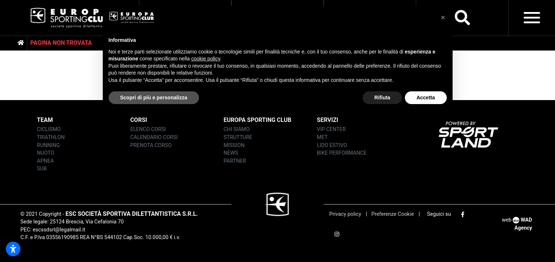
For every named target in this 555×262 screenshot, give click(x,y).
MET (322, 137)
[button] (443, 17)
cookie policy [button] (205, 58)
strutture (238, 137)
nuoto (45, 153)
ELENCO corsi (148, 129)
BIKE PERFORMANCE (342, 153)
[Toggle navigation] (532, 17)
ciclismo (48, 129)
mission (234, 145)
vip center (331, 129)
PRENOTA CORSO (151, 145)
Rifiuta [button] (382, 97)
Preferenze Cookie (392, 214)
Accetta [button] (426, 97)
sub (42, 169)
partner (235, 161)
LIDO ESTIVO (332, 145)
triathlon (51, 137)
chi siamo (237, 129)
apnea (45, 161)
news (231, 153)
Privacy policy (345, 214)
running (48, 145)
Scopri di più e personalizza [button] (153, 97)
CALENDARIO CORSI (153, 137)
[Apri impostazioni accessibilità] (13, 249)
